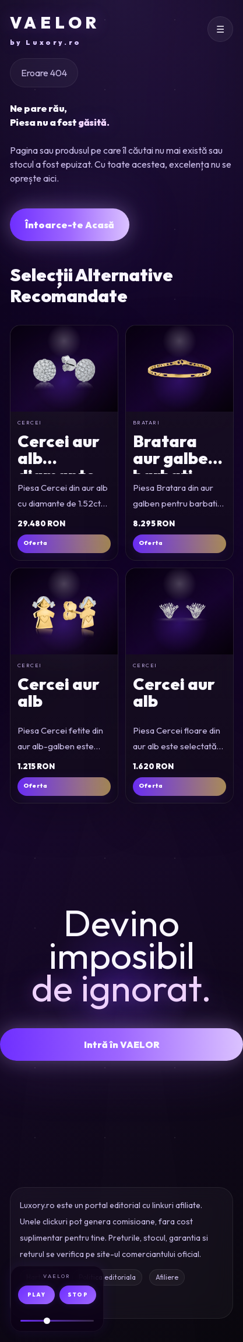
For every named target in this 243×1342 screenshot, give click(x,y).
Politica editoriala (107, 1277)
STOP (78, 1294)
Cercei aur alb (58, 692)
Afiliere (167, 1277)
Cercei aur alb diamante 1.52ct (58, 466)
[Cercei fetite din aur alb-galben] (64, 611)
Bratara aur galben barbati (175, 458)
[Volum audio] (57, 1321)
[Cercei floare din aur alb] (179, 611)
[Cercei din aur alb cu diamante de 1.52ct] (64, 368)
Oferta (35, 543)
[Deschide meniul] (220, 29)
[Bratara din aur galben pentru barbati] (179, 368)
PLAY (36, 1294)
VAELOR (55, 30)
